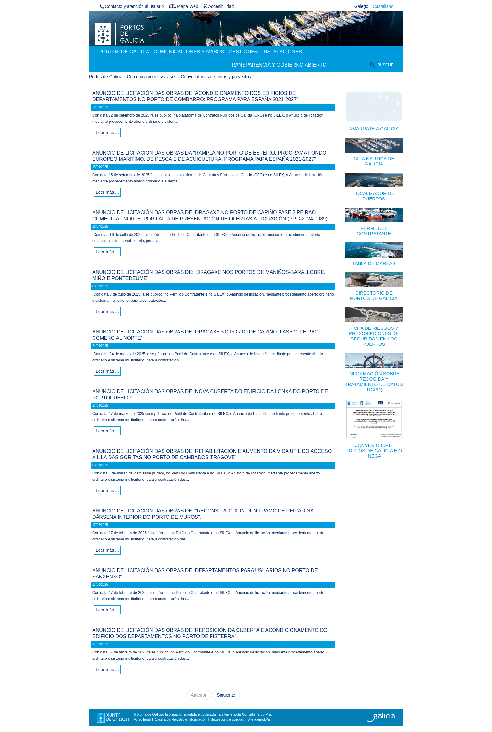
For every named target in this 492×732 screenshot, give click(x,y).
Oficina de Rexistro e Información (180, 719)
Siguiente (226, 694)
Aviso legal (142, 719)
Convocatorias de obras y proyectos (216, 76)
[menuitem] (124, 52)
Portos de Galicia (106, 76)
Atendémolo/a (259, 719)
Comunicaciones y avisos (152, 76)
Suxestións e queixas (227, 719)
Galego (361, 6)
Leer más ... (107, 132)
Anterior (198, 694)
